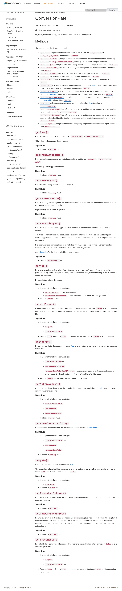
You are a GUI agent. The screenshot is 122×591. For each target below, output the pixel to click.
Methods (9, 132)
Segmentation (12, 68)
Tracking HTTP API (15, 27)
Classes (10, 85)
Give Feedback (112, 587)
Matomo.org (18, 587)
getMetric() (11, 161)
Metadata (11, 64)
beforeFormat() (13, 157)
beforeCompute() (14, 182)
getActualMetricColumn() (17, 168)
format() (10, 154)
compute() (11, 171)
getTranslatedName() (15, 139)
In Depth (61, 3)
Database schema (14, 116)
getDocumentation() (15, 146)
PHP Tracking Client (15, 41)
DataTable (53, 94)
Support (82, 3)
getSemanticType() (14, 150)
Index (9, 92)
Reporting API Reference (17, 60)
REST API (11, 108)
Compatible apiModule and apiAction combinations (16, 73)
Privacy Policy (100, 587)
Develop (37, 3)
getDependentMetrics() (16, 175)
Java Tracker (12, 37)
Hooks (9, 104)
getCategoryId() (13, 143)
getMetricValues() (14, 164)
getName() (11, 136)
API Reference (49, 3)
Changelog (72, 3)
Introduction (11, 19)
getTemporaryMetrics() (16, 178)
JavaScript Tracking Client (15, 32)
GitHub (27, 587)
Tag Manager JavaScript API (17, 50)
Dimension (43, 252)
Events (10, 89)
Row (94, 85)
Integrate (27, 3)
